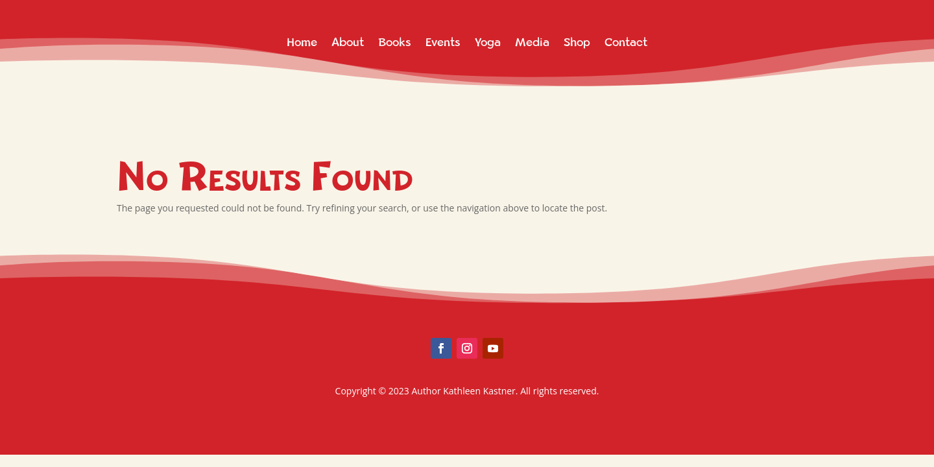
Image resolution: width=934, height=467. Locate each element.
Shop (577, 42)
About (347, 42)
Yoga (488, 42)
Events (443, 42)
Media (532, 42)
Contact (626, 42)
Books (394, 42)
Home (302, 42)
